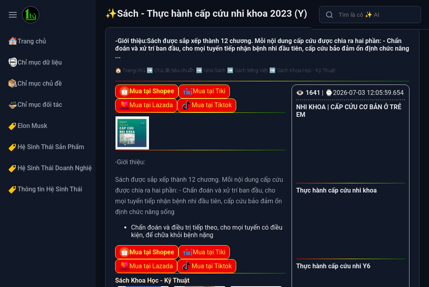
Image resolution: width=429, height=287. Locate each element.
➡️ (170, 70)
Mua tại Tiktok (207, 105)
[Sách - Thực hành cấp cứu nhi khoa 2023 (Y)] (30, 15)
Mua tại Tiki (204, 91)
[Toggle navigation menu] (13, 15)
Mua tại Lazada (146, 105)
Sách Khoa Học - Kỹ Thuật (152, 280)
